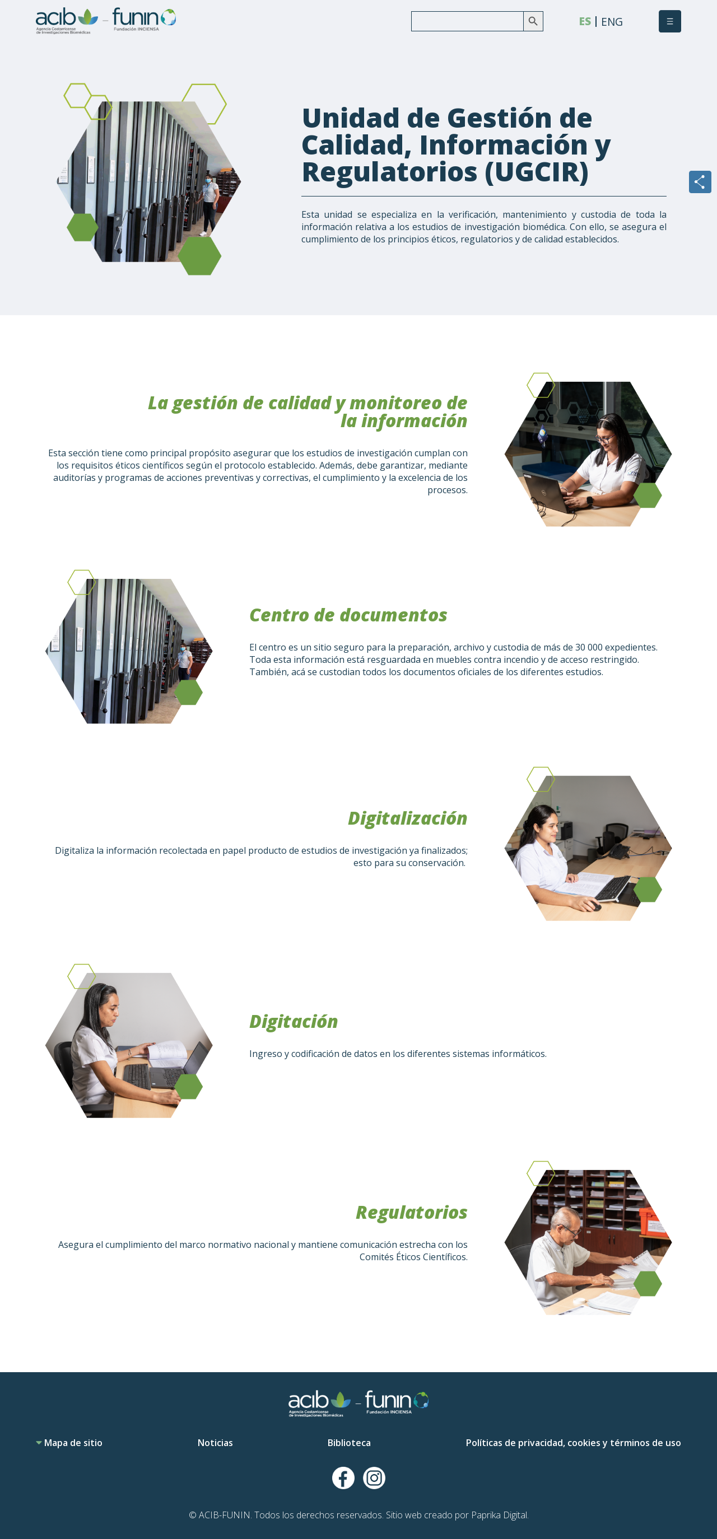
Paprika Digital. (500, 1515)
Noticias (215, 1443)
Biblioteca (349, 1443)
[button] (670, 21)
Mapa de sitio (69, 1443)
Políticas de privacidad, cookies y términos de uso (573, 1443)
